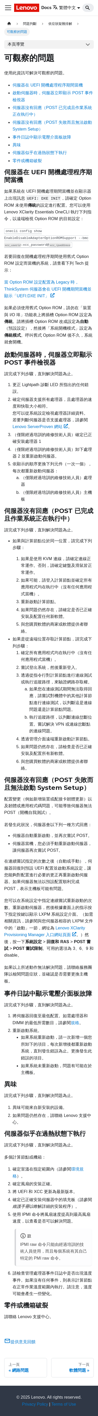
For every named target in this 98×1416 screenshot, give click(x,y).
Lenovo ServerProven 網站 (40, 426)
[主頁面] (9, 24)
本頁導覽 (16, 44)
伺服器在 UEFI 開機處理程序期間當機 (48, 85)
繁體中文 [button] (64, 7)
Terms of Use (63, 1404)
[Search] (88, 8)
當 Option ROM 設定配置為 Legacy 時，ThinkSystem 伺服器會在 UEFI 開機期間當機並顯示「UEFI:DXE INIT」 (47, 289)
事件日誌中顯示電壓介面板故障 (42, 137)
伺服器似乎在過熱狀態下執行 (40, 152)
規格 (75, 1023)
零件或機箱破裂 (27, 160)
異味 (17, 145)
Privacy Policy (35, 1404)
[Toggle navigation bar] (8, 8)
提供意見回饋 (20, 1342)
